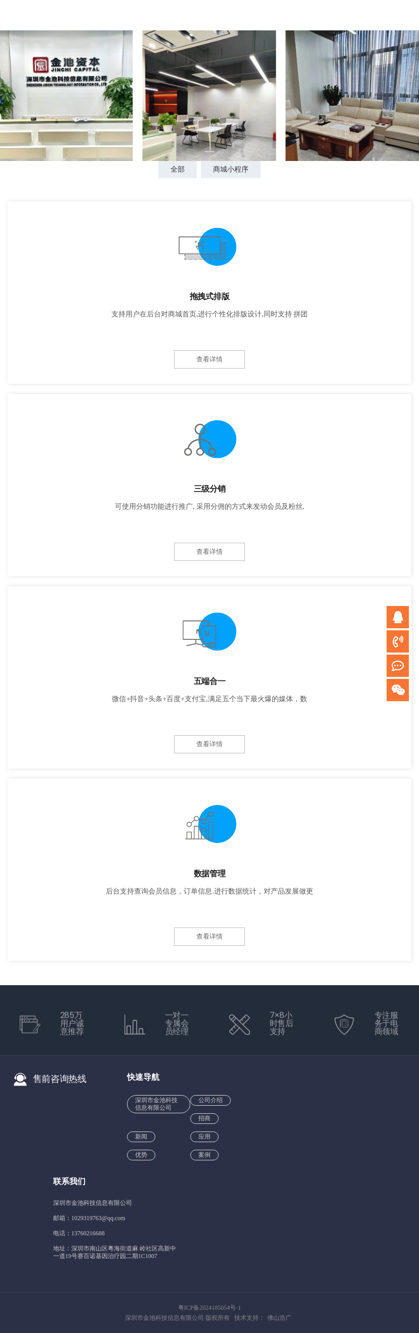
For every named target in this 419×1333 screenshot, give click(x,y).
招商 (204, 1118)
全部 (178, 169)
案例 (204, 1154)
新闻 (141, 1136)
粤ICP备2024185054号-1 (209, 1307)
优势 (141, 1154)
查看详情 (209, 359)
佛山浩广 (279, 1317)
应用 (204, 1136)
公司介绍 (210, 1100)
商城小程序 (230, 169)
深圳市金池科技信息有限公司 (156, 1104)
